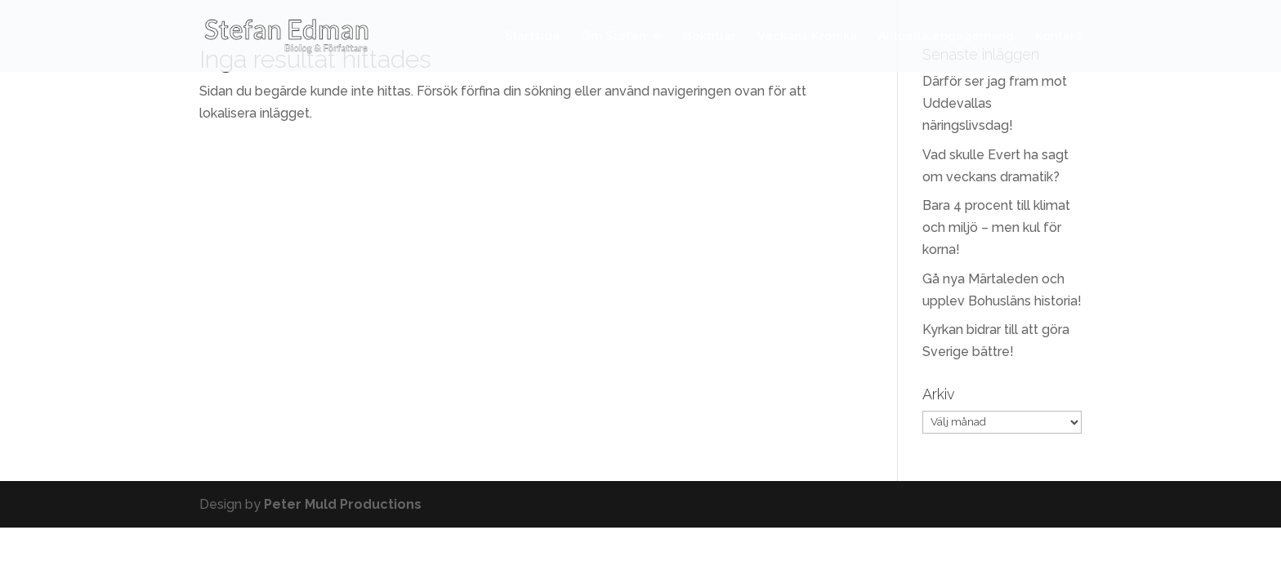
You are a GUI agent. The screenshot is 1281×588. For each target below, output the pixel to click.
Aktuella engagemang (946, 36)
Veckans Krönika (807, 36)
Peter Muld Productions (343, 504)
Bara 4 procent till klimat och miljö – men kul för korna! (996, 227)
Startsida (532, 36)
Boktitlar (710, 36)
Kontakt (1058, 36)
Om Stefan (613, 36)
